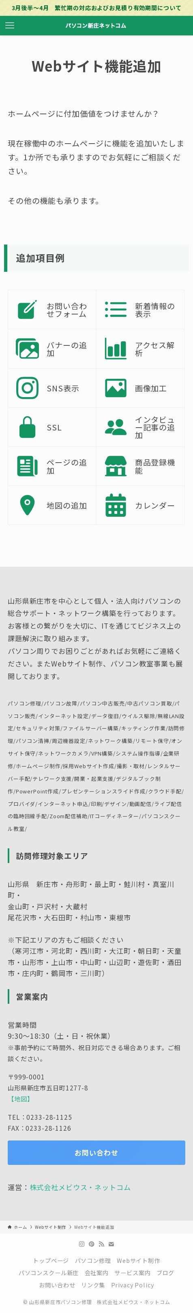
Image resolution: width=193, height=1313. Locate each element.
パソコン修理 (93, 1260)
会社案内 (97, 1272)
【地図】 (20, 1098)
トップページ (51, 1260)
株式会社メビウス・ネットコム (80, 1187)
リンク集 (93, 1284)
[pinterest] (91, 1244)
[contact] (111, 1244)
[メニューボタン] (9, 25)
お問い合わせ (57, 1284)
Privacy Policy (132, 1284)
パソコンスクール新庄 (49, 1272)
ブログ (166, 1272)
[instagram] (82, 1244)
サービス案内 (132, 1272)
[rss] (101, 1244)
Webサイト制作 (138, 1260)
